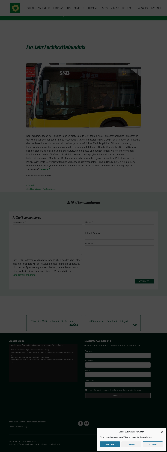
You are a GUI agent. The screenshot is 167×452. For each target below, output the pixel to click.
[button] (161, 432)
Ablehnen (131, 444)
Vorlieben (153, 444)
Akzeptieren (110, 444)
